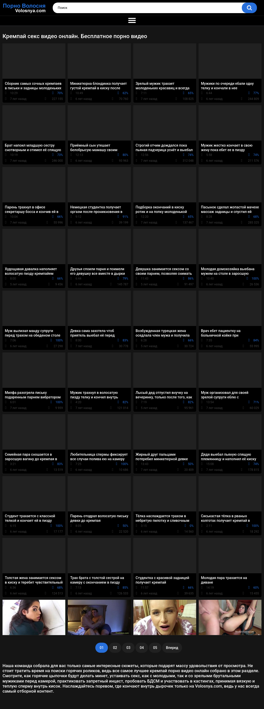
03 (128, 648)
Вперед (172, 648)
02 (115, 648)
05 (155, 648)
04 (142, 648)
